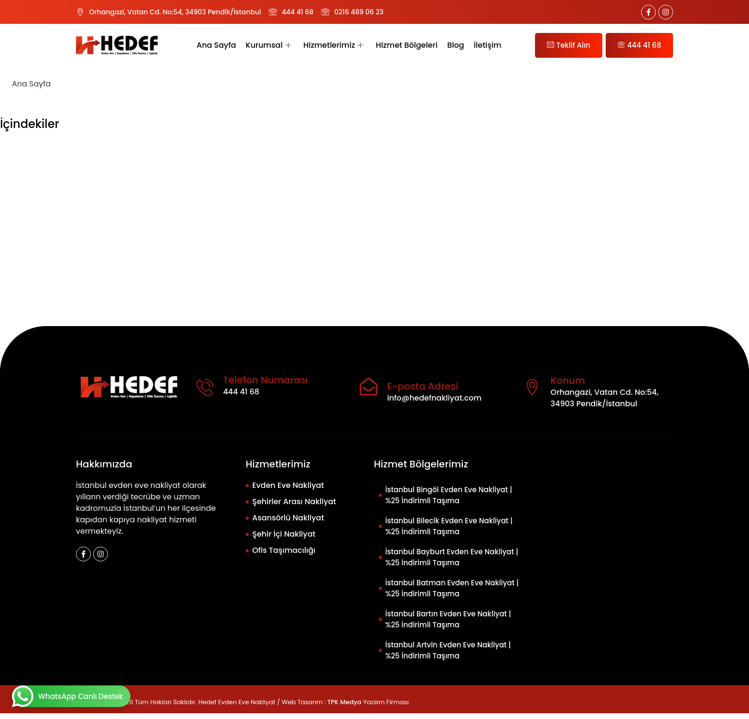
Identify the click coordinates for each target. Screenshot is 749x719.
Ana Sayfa (216, 45)
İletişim (487, 45)
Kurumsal (268, 45)
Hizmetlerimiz (333, 45)
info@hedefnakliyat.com (434, 403)
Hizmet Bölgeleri (406, 45)
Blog (455, 45)
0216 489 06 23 (359, 12)
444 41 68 (297, 12)
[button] (374, 152)
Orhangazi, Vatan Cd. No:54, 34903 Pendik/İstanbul (175, 12)
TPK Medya (344, 707)
